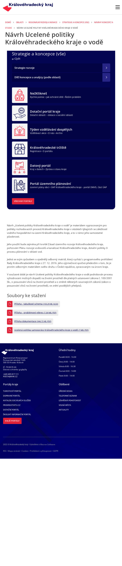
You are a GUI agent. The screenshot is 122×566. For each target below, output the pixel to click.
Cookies (25, 451)
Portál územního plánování (50, 184)
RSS (4, 451)
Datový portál (40, 165)
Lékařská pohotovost (70, 400)
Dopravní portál (11, 395)
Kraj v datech (37, 169)
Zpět (16, 58)
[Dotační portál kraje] (20, 113)
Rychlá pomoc (37, 96)
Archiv (59, 133)
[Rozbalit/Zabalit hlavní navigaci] (117, 7)
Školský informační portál (17, 414)
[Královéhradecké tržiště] (20, 149)
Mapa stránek (14, 451)
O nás (51, 133)
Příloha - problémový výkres (35, 313)
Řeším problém (73, 96)
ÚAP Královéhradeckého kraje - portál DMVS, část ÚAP (79, 187)
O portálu (48, 151)
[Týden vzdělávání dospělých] (20, 131)
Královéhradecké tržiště (48, 147)
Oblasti (20, 22)
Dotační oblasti (38, 115)
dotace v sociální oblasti (60, 115)
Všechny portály (23, 201)
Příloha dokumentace (32, 321)
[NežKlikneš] (20, 95)
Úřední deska (65, 391)
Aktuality (64, 409)
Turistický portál (12, 391)
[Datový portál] (20, 167)
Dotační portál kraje (45, 111)
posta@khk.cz (10, 376)
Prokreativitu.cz (11, 405)
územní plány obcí (39, 187)
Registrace (35, 151)
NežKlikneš (38, 93)
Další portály (12, 421)
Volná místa (65, 405)
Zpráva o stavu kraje (56, 169)
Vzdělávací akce (38, 133)
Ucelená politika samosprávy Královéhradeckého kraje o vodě (51, 330)
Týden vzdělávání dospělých (51, 129)
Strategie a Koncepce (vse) (75, 22)
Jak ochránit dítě (54, 96)
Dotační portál (11, 409)
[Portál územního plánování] (20, 185)
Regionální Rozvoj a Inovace (43, 22)
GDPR (55, 451)
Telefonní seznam (68, 395)
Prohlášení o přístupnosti (40, 451)
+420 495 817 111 (11, 374)
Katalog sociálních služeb (17, 400)
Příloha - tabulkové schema (36, 304)
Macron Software (47, 444)
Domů (8, 22)
